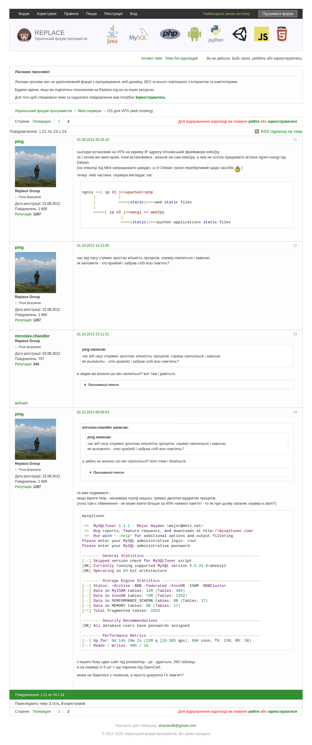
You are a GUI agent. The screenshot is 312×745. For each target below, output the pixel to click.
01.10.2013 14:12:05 (93, 246)
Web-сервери (89, 111)
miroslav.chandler (32, 336)
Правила (71, 14)
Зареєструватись (150, 97)
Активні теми (151, 58)
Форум (23, 14)
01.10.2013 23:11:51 (93, 334)
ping (19, 141)
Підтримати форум (277, 14)
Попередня (42, 121)
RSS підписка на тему (282, 131)
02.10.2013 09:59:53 (93, 412)
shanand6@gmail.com (177, 725)
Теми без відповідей (181, 58)
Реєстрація (113, 14)
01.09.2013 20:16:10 (93, 140)
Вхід (133, 14)
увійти (254, 121)
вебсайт (21, 403)
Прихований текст (100, 384)
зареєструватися (282, 121)
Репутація (23, 214)
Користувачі (46, 14)
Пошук (91, 14)
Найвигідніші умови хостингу (227, 14)
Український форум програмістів (43, 111)
